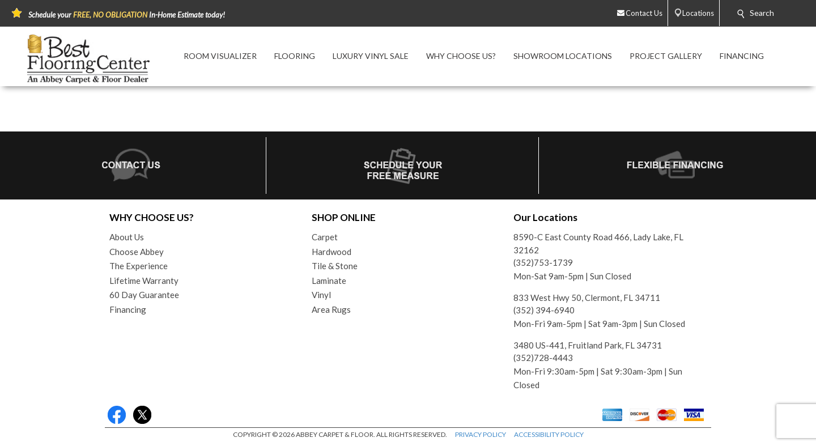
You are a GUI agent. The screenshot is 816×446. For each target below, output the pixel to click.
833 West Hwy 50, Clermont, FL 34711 (586, 297)
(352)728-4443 (543, 357)
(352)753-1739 (543, 262)
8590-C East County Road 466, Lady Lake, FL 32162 (598, 243)
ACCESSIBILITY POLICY (549, 434)
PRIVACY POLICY (480, 434)
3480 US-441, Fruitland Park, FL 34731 (587, 345)
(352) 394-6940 (544, 310)
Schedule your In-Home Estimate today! (126, 14)
